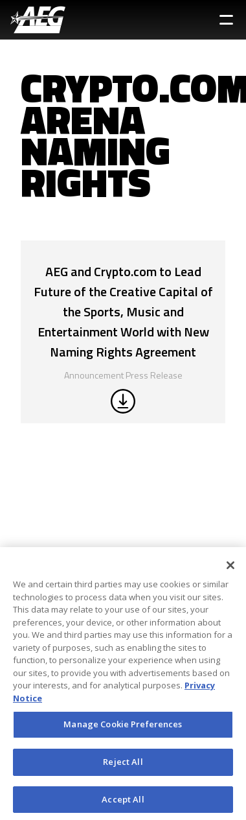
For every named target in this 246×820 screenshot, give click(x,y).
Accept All (123, 802)
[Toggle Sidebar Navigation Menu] (226, 20)
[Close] (230, 568)
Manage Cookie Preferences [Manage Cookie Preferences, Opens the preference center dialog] (122, 726)
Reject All (122, 764)
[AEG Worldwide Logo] (37, 20)
